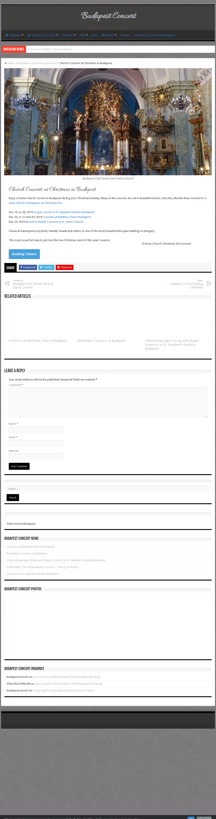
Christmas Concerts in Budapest (155, 35)
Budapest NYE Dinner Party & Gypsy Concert (35, 284)
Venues (107, 35)
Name (13, 423)
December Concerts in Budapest (101, 341)
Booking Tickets (24, 254)
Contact (125, 35)
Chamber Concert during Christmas (180, 284)
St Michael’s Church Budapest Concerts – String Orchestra (42, 567)
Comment (16, 385)
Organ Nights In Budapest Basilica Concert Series (63, 690)
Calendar (13, 35)
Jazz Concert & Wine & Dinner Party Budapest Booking (66, 677)
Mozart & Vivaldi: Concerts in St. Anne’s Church (54, 221)
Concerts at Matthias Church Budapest (50, 49)
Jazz (94, 35)
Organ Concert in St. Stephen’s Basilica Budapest (64, 212)
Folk (82, 35)
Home (9, 63)
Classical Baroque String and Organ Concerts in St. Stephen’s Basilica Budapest (171, 345)
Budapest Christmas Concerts (37, 63)
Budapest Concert (108, 16)
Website (14, 450)
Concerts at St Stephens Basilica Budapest (33, 573)
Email (13, 437)
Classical (67, 35)
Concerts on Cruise (41, 35)
